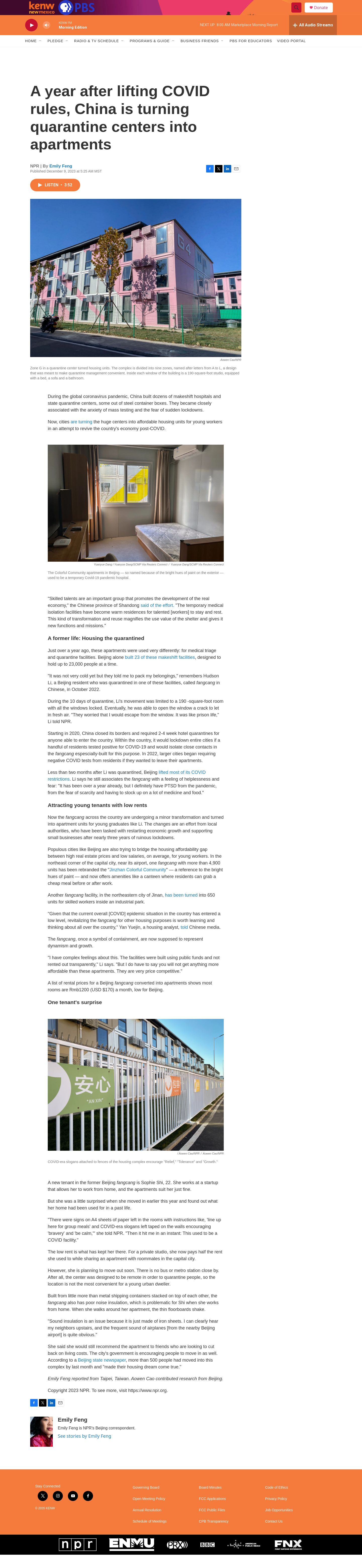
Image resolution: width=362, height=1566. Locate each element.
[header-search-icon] (299, 13)
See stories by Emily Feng (84, 1447)
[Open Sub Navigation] (40, 52)
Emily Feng (61, 177)
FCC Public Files (212, 1521)
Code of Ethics (276, 1499)
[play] (31, 36)
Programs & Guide (150, 52)
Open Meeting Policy (149, 1510)
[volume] (46, 36)
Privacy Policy (276, 1510)
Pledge (55, 52)
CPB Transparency (214, 1533)
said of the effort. (157, 616)
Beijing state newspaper (102, 1371)
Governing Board (146, 1499)
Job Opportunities (279, 1521)
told (184, 938)
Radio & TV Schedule (96, 52)
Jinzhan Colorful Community (138, 881)
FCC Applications (212, 1510)
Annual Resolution (147, 1521)
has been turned (181, 906)
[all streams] (313, 36)
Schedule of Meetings (150, 1533)
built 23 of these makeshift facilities (160, 668)
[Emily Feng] (41, 1443)
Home (31, 52)
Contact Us (274, 1533)
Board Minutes (210, 1499)
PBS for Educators (251, 52)
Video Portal (291, 52)
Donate (324, 13)
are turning (81, 433)
